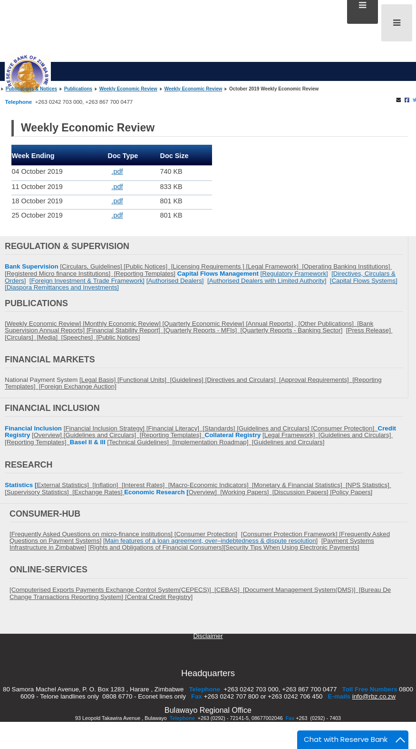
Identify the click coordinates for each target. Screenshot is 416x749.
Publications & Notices (31, 88)
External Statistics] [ (65, 485)
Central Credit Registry (159, 596)
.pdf (117, 171)
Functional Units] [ (145, 379)
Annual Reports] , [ (274, 323)
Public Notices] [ (149, 266)
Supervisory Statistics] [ (40, 492)
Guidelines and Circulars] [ (103, 435)
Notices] (128, 337)
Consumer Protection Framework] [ (291, 534)
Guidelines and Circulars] (289, 442)
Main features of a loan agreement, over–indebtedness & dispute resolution (210, 540)
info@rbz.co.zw (374, 696)
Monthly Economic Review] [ (124, 323)
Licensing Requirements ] (209, 266)
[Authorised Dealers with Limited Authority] (266, 280)
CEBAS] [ (230, 589)
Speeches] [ (80, 337)
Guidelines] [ (108, 266)
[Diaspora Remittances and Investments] (62, 287)
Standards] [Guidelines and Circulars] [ (258, 428)
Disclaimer (208, 635)
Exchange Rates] (99, 492)
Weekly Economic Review (128, 88)
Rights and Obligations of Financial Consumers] (157, 547)
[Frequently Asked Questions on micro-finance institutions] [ (93, 534)
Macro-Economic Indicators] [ (211, 485)
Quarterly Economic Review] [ (206, 323)
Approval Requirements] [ (317, 379)
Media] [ (51, 337)
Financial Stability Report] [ (126, 330)
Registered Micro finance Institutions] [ (61, 273)
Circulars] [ (23, 337)
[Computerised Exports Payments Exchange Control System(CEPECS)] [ (113, 589)
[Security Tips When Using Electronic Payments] (291, 547)
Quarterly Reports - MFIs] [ (203, 330)
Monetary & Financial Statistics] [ (301, 485)
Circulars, (76, 266)
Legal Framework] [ (276, 266)
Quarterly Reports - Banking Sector (291, 330)
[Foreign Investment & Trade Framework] (87, 280)
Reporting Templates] (172, 435)
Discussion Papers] (302, 492)
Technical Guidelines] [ (141, 442)
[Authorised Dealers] (175, 280)
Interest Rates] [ (147, 485)
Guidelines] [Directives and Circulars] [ (226, 379)
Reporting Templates (145, 273)
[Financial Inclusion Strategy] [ (106, 428)
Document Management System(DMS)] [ (303, 589)
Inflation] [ (109, 485)
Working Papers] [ (248, 492)
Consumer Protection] (345, 428)
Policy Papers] (352, 492)
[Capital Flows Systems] (363, 280)
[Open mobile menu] (396, 22)
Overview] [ (205, 492)
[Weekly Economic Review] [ (45, 323)
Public (106, 337)
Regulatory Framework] (295, 273)
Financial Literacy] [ (176, 428)
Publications (78, 88)
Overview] (49, 435)
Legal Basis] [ (100, 379)
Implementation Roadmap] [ (213, 442)
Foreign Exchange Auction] (78, 386)
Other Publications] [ (329, 323)
